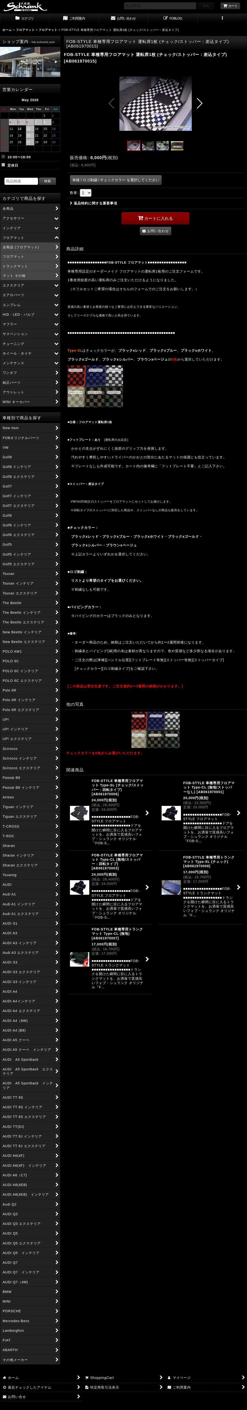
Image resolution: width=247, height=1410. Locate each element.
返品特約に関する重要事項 (93, 203)
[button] (222, 19)
